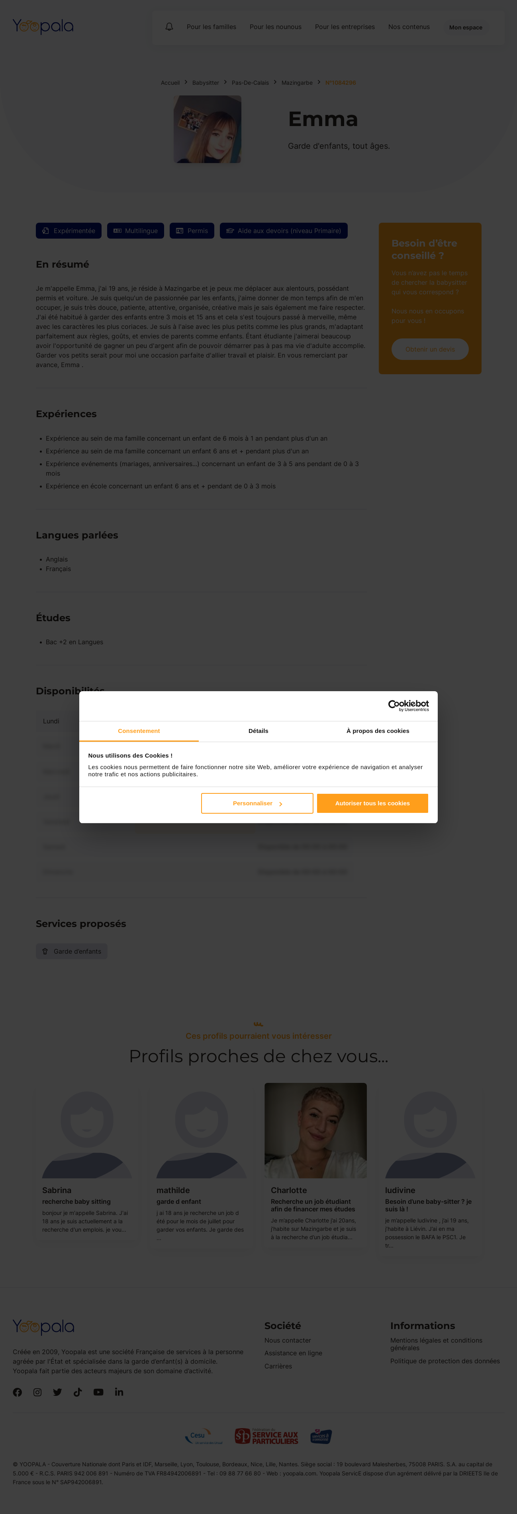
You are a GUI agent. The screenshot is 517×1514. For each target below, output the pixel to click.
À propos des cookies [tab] (378, 730)
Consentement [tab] (139, 730)
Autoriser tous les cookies (372, 803)
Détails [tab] (258, 730)
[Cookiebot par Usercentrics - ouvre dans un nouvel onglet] (394, 706)
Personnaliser (257, 803)
